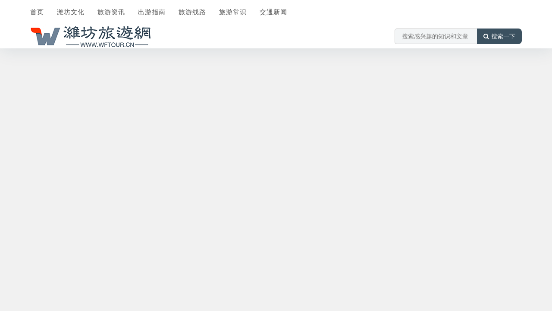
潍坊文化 (71, 11)
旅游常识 (233, 11)
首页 (37, 11)
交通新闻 (273, 11)
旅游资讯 (111, 11)
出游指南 (152, 11)
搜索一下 (499, 36)
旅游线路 (192, 11)
